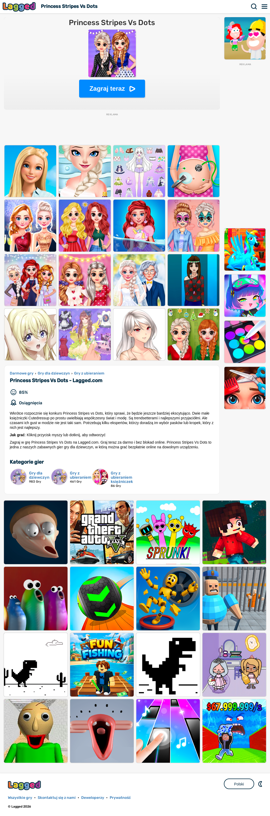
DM (260, 784)
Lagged (20, 6)
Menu (264, 6)
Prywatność (120, 797)
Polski (239, 784)
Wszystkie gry (20, 797)
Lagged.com (25, 785)
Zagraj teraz (107, 88)
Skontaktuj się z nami (57, 797)
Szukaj (254, 6)
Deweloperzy (92, 797)
